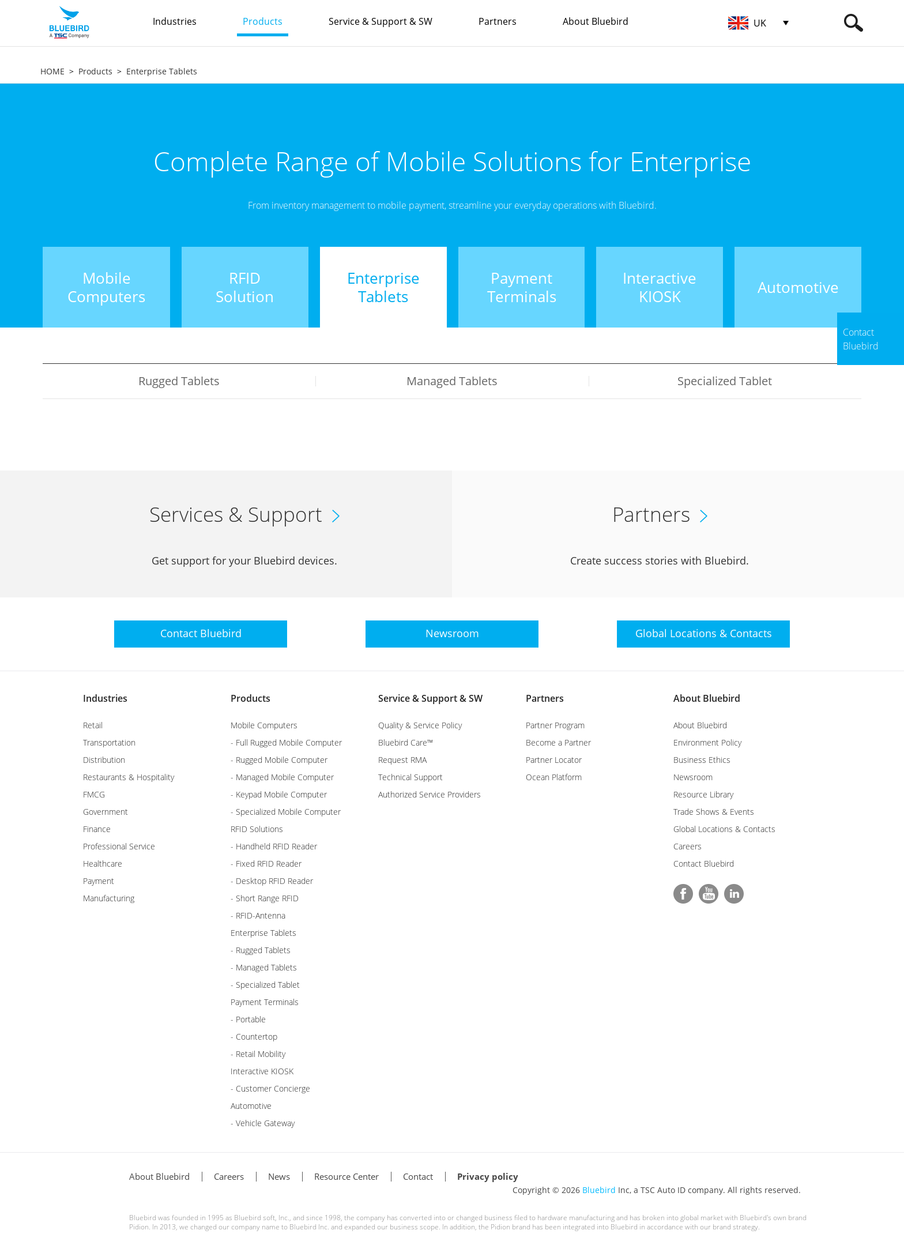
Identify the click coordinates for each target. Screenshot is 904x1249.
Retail (93, 725)
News (279, 1176)
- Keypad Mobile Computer (279, 794)
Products (95, 71)
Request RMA (402, 759)
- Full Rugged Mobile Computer (286, 742)
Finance (97, 828)
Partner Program (555, 725)
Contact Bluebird (703, 863)
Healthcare (102, 863)
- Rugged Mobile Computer (279, 759)
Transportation (109, 742)
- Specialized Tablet (265, 984)
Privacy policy (487, 1176)
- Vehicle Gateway (263, 1123)
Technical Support (410, 777)
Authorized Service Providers (429, 794)
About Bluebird (706, 698)
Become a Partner (558, 742)
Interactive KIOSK (262, 1071)
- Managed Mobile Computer (282, 777)
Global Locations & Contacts (724, 828)
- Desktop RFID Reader (272, 880)
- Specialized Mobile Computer (286, 811)
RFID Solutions (257, 828)
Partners (545, 698)
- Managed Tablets (264, 967)
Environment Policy (707, 742)
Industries (105, 698)
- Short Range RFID (265, 898)
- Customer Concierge (270, 1088)
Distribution (104, 759)
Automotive (251, 1105)
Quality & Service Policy (420, 725)
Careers (687, 846)
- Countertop (254, 1036)
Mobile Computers (264, 725)
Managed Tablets (452, 381)
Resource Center (346, 1176)
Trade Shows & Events (713, 811)
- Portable (248, 1019)
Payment (98, 880)
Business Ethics (701, 759)
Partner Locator (554, 759)
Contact (418, 1176)
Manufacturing (108, 898)
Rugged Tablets (179, 381)
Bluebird (599, 1189)
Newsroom (693, 777)
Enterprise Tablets (161, 71)
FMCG (94, 794)
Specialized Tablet (724, 381)
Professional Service (119, 846)
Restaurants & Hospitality (128, 777)
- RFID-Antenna (258, 915)
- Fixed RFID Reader (266, 863)
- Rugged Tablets (261, 950)
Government (105, 811)
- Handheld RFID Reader (274, 846)
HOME (52, 71)
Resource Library (703, 794)
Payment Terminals (265, 1001)
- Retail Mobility (258, 1053)
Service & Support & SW (430, 698)
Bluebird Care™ (405, 742)
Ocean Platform (554, 777)
